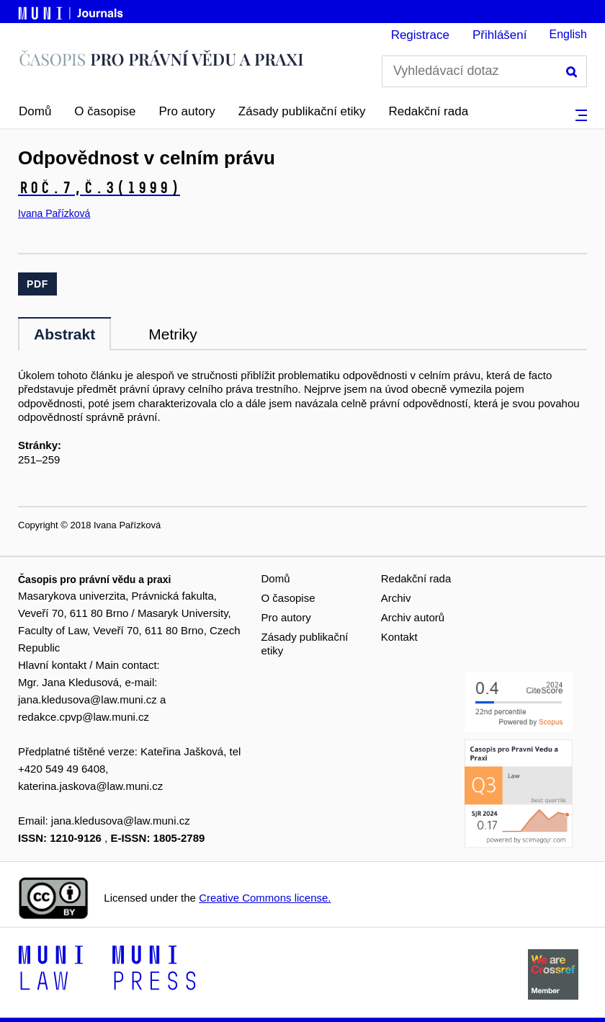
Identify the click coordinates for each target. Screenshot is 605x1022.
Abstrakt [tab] (64, 334)
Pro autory (186, 111)
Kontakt (399, 637)
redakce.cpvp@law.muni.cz (83, 717)
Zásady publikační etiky (302, 111)
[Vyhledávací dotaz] (484, 71)
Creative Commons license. (265, 898)
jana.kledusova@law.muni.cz (87, 699)
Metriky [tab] (172, 334)
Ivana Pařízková (54, 213)
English (568, 34)
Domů (35, 111)
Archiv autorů (412, 617)
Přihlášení (499, 35)
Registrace (420, 35)
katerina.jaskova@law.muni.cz (90, 786)
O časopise (104, 111)
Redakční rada (429, 111)
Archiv (396, 598)
